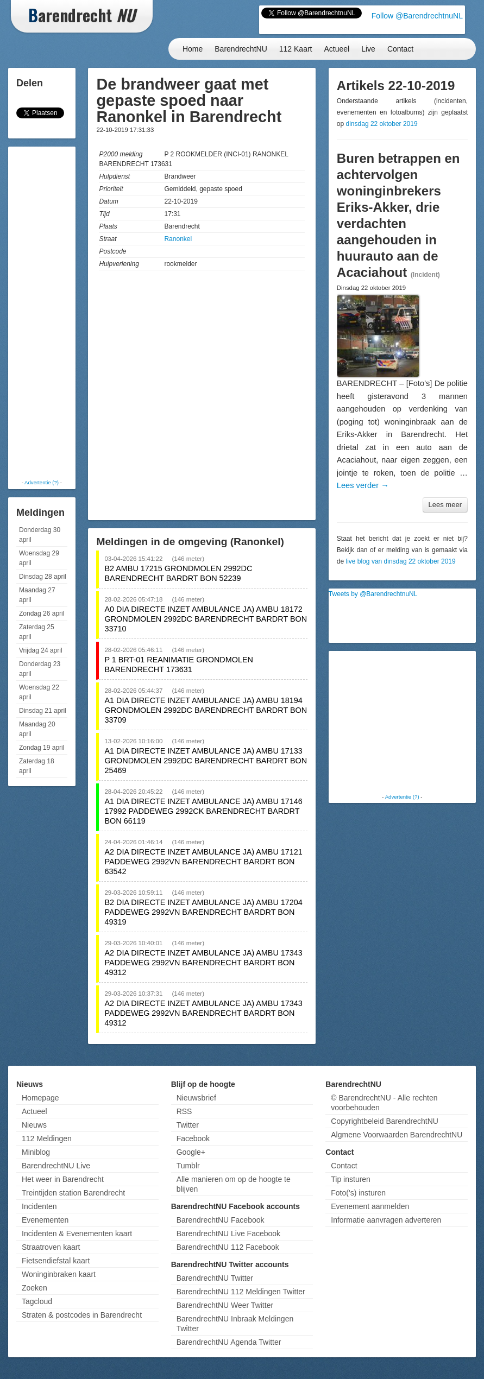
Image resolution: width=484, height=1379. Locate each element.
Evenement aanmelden (370, 1206)
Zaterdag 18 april (36, 766)
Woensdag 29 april (39, 558)
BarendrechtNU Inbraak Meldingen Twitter (235, 1323)
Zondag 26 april (41, 613)
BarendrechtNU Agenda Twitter (229, 1342)
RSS (184, 1111)
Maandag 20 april (37, 729)
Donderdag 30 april (39, 534)
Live (368, 49)
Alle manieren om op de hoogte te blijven (234, 1184)
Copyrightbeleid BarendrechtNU (384, 1121)
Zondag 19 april (41, 747)
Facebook (193, 1138)
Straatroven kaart (51, 1247)
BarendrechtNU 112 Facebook (228, 1247)
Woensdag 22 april (39, 692)
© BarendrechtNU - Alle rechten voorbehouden (384, 1102)
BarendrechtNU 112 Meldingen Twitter (241, 1291)
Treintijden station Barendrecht (73, 1192)
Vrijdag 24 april (40, 650)
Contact (400, 49)
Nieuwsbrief (196, 1097)
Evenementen (45, 1220)
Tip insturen (350, 1179)
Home (193, 49)
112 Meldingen (47, 1138)
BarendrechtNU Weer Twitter (225, 1305)
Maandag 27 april (37, 595)
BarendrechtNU (241, 49)
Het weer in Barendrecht (63, 1179)
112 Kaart (295, 49)
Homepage (40, 1097)
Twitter (188, 1125)
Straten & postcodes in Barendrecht (82, 1315)
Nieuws (34, 1125)
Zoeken (34, 1287)
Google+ (191, 1152)
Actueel (337, 49)
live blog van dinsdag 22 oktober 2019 (401, 561)
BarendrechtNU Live (56, 1165)
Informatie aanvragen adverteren (386, 1220)
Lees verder (363, 485)
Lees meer (445, 505)
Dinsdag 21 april (42, 710)
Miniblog (36, 1152)
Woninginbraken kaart (59, 1274)
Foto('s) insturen (358, 1192)
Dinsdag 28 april (42, 576)
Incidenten (39, 1206)
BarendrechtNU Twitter (215, 1278)
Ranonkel (178, 239)
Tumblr (188, 1165)
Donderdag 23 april (39, 669)
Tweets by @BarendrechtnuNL (373, 594)
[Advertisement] (54, 312)
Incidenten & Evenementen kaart (77, 1233)
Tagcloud (37, 1301)
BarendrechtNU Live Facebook (228, 1233)
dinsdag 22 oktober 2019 (382, 124)
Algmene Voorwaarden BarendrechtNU (396, 1134)
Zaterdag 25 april (36, 632)
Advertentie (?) (41, 482)
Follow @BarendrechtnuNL (417, 15)
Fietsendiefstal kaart (56, 1260)
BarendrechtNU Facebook (221, 1220)
